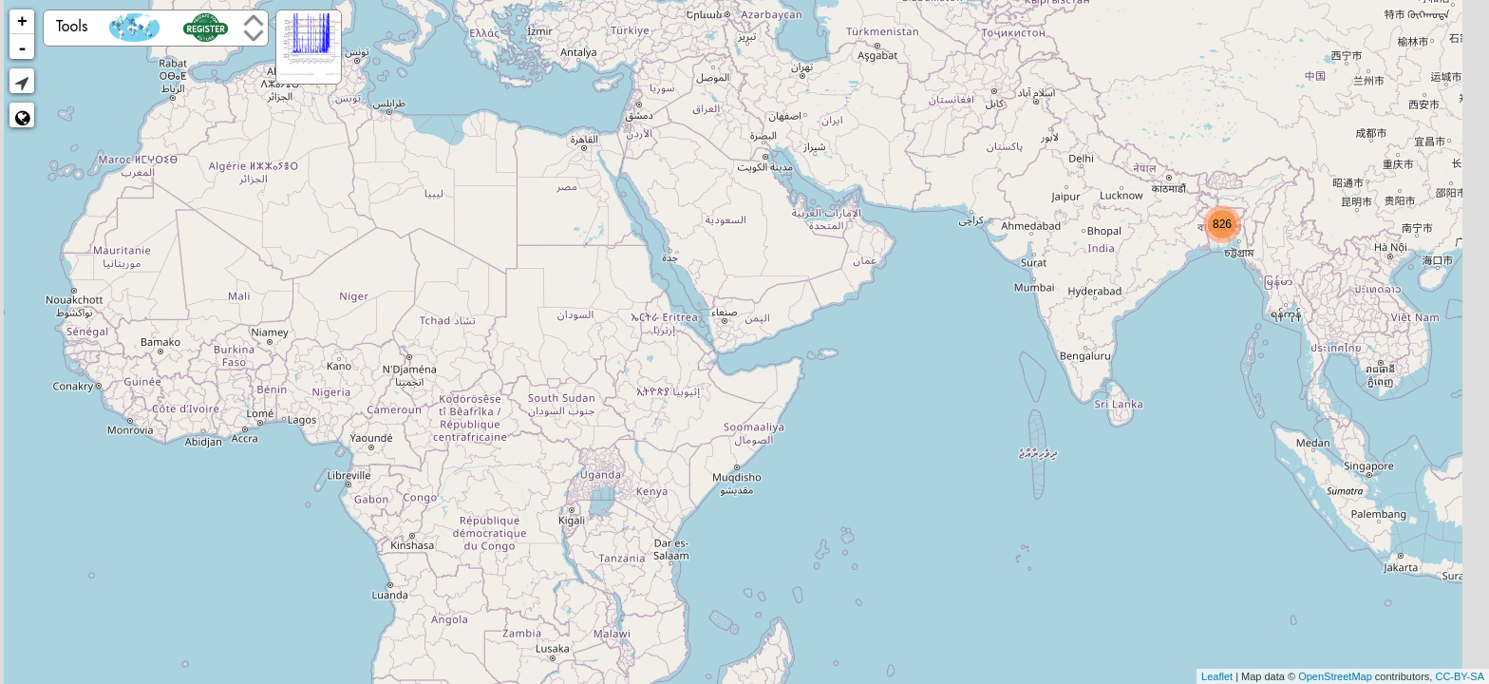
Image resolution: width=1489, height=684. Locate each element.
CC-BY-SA (1459, 676)
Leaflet (1217, 676)
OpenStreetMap (1335, 676)
